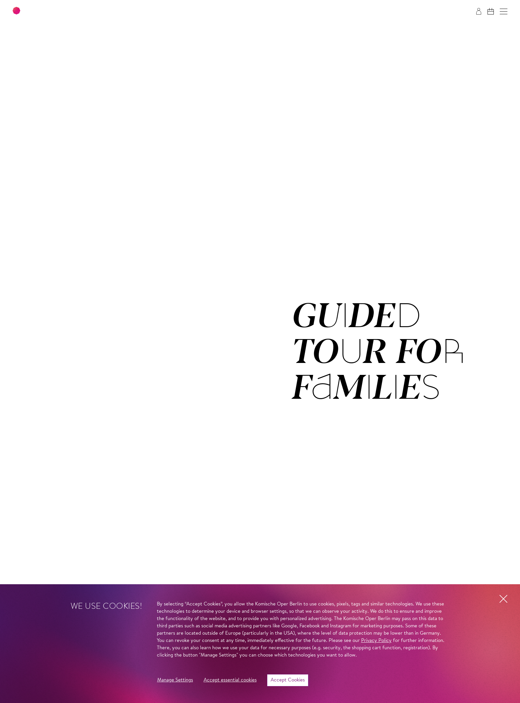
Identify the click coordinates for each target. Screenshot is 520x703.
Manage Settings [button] (175, 680)
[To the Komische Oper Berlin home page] (53, 11)
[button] (503, 11)
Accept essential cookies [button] (230, 680)
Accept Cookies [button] (288, 680)
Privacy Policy (376, 640)
